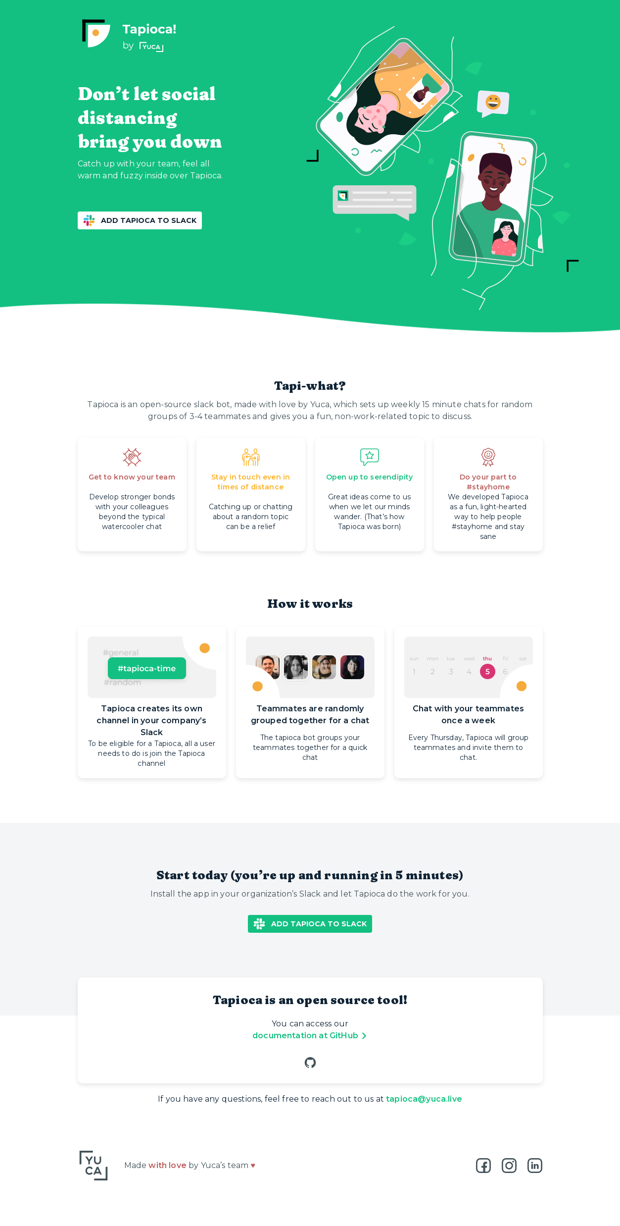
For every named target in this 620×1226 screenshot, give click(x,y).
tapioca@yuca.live (424, 1099)
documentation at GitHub (311, 1036)
